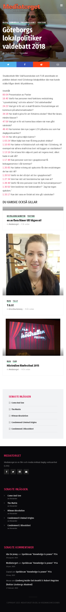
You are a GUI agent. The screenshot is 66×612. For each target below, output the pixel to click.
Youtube (42, 22)
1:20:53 (6, 175)
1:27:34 (6, 179)
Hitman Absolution (19, 416)
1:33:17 (6, 194)
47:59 (5, 121)
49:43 (5, 129)
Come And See (17, 403)
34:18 (5, 114)
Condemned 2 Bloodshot (22, 429)
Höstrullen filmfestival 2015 (23, 365)
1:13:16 (6, 152)
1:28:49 (6, 183)
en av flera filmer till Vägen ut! (24, 220)
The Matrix (16, 409)
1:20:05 (6, 167)
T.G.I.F (15, 301)
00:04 (5, 95)
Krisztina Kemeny (15, 309)
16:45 (5, 98)
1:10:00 (6, 144)
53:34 (5, 137)
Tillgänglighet (28, 22)
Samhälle (14, 22)
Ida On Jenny (12, 554)
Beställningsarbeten (16, 216)
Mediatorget (10, 53)
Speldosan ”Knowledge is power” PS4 (40, 554)
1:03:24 (6, 141)
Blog (5, 22)
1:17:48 (6, 160)
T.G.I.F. (10, 305)
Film (15, 361)
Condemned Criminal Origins (24, 422)
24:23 (5, 106)
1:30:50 (6, 187)
